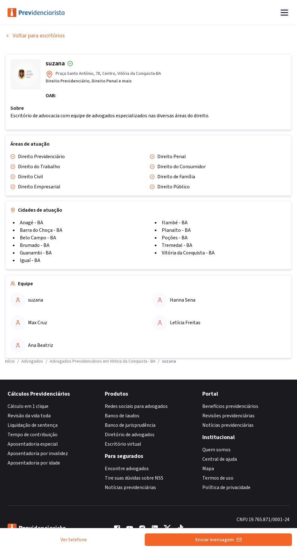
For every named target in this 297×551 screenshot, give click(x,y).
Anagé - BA (31, 222)
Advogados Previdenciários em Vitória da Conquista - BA (102, 361)
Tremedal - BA (177, 245)
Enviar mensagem (218, 539)
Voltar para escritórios (35, 36)
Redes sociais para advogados (136, 406)
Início (10, 361)
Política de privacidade (226, 487)
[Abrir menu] (284, 13)
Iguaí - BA (30, 260)
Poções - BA (175, 237)
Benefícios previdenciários (230, 406)
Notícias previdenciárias (130, 487)
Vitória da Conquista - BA (188, 252)
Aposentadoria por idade (34, 463)
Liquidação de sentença (33, 425)
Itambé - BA (175, 222)
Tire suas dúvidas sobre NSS (134, 478)
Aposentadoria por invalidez (38, 453)
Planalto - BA (176, 230)
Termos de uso (217, 478)
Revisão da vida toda (29, 416)
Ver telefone (73, 539)
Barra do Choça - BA (41, 230)
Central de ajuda (219, 459)
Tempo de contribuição (33, 434)
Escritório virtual (123, 444)
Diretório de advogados (129, 434)
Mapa (208, 468)
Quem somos (216, 450)
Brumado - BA (34, 245)
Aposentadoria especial (33, 444)
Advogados (32, 361)
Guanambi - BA (36, 252)
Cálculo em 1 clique (28, 406)
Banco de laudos (122, 416)
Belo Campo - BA (38, 237)
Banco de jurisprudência (130, 425)
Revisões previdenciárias (228, 416)
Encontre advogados (127, 468)
